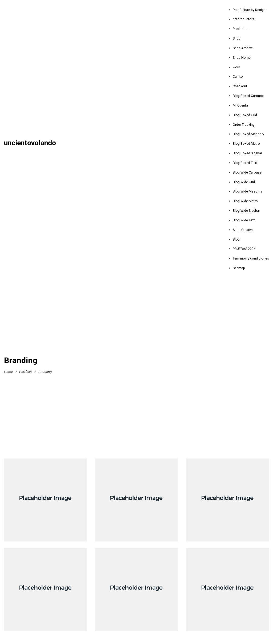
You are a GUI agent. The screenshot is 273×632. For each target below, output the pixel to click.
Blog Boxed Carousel (248, 96)
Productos (240, 29)
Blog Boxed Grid (245, 115)
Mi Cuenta (240, 105)
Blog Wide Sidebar (246, 211)
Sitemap (239, 268)
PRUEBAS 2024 (244, 249)
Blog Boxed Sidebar (247, 153)
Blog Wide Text (244, 220)
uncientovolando (30, 143)
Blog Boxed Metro (246, 144)
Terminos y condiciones (251, 258)
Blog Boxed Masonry (248, 134)
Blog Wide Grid (244, 182)
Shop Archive (243, 48)
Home (8, 372)
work (236, 67)
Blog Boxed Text (245, 163)
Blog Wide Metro (245, 201)
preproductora (243, 19)
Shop (236, 38)
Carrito (238, 76)
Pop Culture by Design (249, 10)
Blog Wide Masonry (247, 191)
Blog (236, 239)
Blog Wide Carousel (247, 172)
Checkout (240, 86)
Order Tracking (244, 125)
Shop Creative (243, 230)
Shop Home (242, 58)
